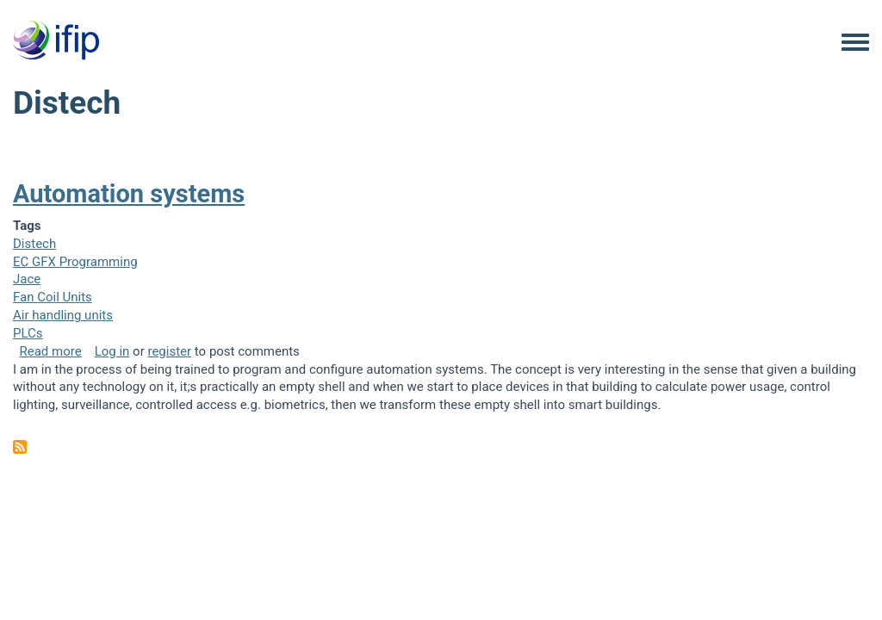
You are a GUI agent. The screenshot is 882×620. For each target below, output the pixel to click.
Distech (34, 243)
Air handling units (63, 315)
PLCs (28, 333)
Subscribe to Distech (20, 447)
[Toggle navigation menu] (855, 43)
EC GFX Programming (75, 262)
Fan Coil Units (52, 297)
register (169, 351)
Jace (26, 279)
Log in (112, 351)
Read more (51, 351)
